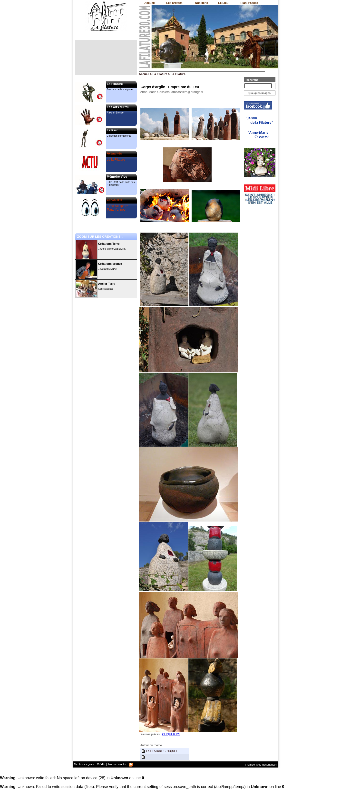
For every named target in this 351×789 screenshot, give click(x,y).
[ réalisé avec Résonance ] (261, 764)
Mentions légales (84, 764)
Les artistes (174, 3)
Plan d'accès (249, 3)
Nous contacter (116, 764)
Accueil (149, 3)
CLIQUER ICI (171, 734)
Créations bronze (110, 264)
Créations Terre (109, 244)
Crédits (101, 764)
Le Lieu (223, 3)
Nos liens (201, 3)
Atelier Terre (106, 284)
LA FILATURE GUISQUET (162, 750)
